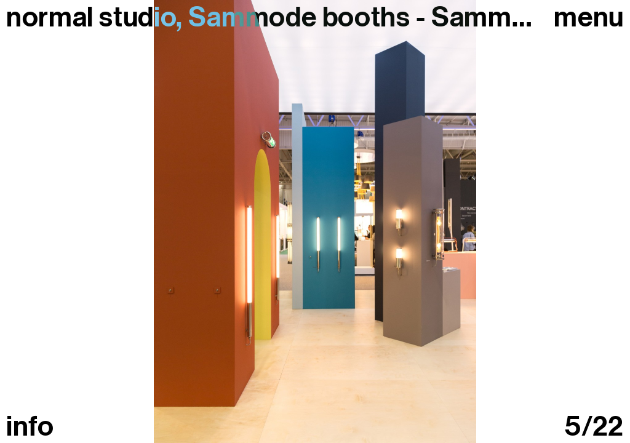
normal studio (91, 17)
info (30, 427)
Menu (589, 17)
